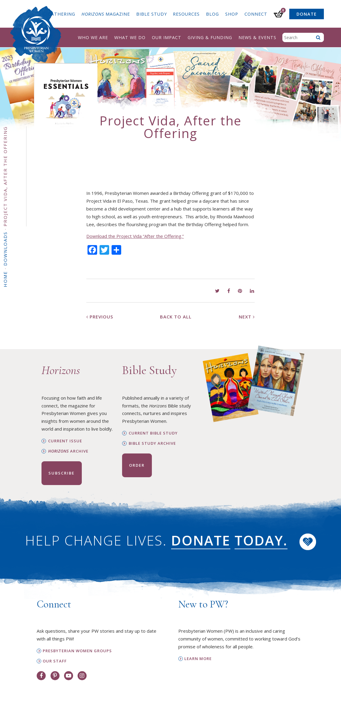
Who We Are (93, 37)
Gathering (61, 14)
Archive (68, 451)
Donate (306, 14)
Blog (212, 14)
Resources (186, 14)
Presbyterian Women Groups (77, 651)
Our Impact (166, 37)
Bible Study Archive (152, 443)
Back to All (176, 317)
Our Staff (55, 661)
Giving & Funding (210, 37)
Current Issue (65, 441)
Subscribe (61, 473)
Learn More (198, 659)
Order (137, 465)
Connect (255, 14)
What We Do (130, 37)
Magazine (105, 14)
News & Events (257, 37)
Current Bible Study (153, 433)
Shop (231, 14)
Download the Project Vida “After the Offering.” (135, 236)
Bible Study (151, 14)
